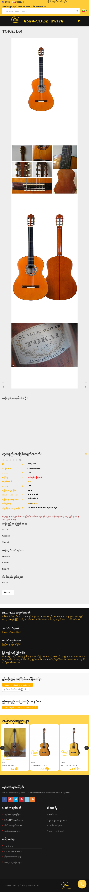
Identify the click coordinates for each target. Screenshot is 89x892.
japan (3, 762)
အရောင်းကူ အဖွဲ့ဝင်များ (13, 862)
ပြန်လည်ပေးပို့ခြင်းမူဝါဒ (58, 820)
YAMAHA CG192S (69, 766)
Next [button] (86, 748)
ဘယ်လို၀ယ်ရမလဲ (55, 825)
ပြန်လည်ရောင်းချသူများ (13, 856)
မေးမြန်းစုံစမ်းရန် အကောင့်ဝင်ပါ (17, 684)
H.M (29, 481)
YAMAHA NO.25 (8, 766)
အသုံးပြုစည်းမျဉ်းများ (12, 830)
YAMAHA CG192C (39, 766)
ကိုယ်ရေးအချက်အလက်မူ (13, 825)
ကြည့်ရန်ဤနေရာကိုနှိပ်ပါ (11, 631)
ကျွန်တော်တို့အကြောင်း (12, 814)
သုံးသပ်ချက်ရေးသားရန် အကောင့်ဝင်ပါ (20, 707)
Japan (33, 762)
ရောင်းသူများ (9, 846)
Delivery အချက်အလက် (13, 820)
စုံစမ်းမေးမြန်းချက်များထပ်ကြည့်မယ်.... (15, 689)
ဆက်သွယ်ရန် (54, 814)
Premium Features (13, 851)
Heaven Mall (32, 503)
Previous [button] (2, 748)
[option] (15, 747)
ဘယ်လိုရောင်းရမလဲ (56, 830)
